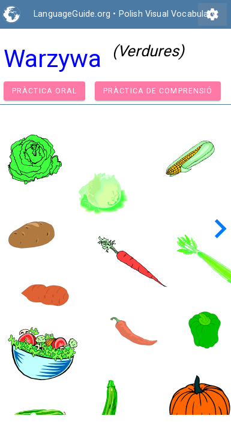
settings (212, 14)
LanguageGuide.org (72, 14)
